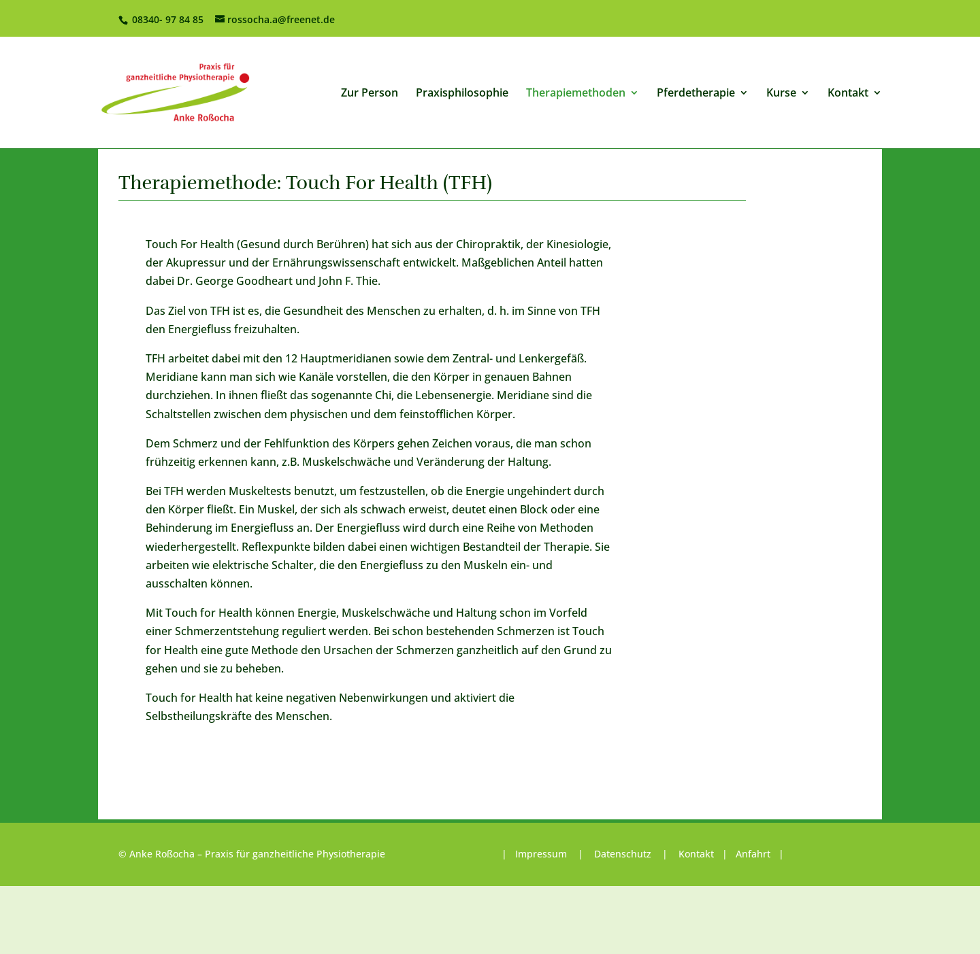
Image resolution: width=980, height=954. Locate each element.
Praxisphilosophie (462, 94)
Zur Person (369, 94)
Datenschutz (622, 853)
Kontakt (848, 94)
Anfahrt (753, 853)
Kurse (781, 94)
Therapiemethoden (575, 94)
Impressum (542, 853)
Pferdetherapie (696, 94)
